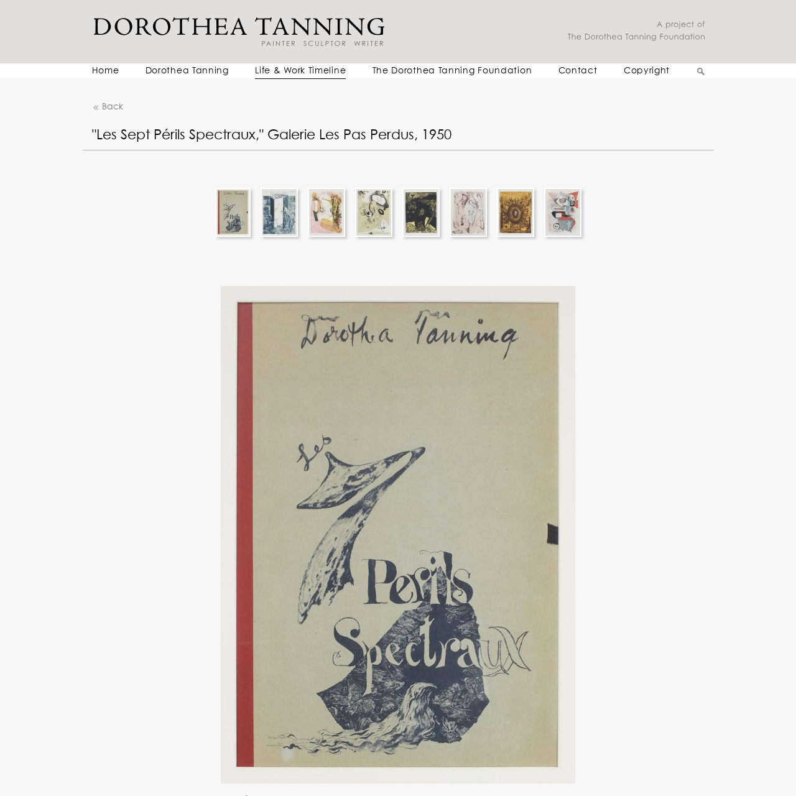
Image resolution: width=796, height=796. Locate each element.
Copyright (647, 71)
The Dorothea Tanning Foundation (452, 71)
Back (107, 107)
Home (105, 71)
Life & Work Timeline (300, 71)
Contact (578, 71)
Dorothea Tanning (187, 71)
